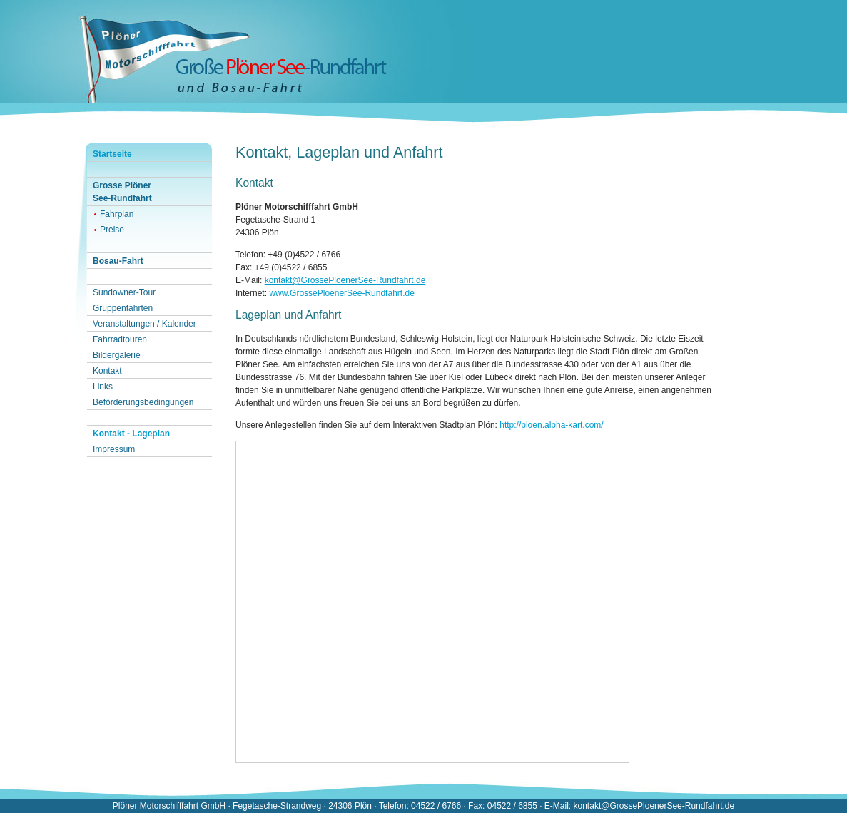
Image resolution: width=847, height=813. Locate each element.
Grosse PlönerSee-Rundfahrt (122, 191)
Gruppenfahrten (123, 308)
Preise (112, 230)
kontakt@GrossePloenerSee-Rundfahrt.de (345, 280)
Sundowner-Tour (124, 292)
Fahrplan (116, 214)
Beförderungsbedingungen (143, 402)
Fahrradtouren (120, 339)
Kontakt (107, 371)
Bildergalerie (117, 355)
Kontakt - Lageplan (131, 434)
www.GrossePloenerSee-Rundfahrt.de (341, 293)
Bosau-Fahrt (118, 261)
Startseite (112, 154)
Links (103, 387)
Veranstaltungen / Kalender (144, 324)
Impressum (114, 449)
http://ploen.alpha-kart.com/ (551, 425)
